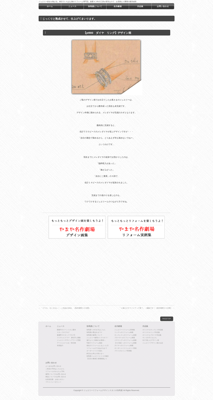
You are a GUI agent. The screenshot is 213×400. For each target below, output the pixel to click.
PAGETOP (166, 319)
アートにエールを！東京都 (66, 343)
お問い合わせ (51, 363)
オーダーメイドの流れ (94, 351)
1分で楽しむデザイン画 (150, 340)
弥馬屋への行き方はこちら (96, 330)
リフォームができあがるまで (97, 348)
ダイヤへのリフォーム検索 (123, 345)
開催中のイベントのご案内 (66, 330)
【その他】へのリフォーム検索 (125, 343)
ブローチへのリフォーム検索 (124, 337)
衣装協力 (60, 345)
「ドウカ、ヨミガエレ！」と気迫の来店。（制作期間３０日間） (65, 308)
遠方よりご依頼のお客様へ (96, 340)
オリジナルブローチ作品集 (151, 335)
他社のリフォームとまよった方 (98, 345)
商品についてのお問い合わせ (55, 377)
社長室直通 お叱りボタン (54, 379)
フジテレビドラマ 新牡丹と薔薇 (69, 337)
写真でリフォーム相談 (94, 343)
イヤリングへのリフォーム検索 (125, 340)
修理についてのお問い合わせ (55, 374)
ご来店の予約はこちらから (54, 369)
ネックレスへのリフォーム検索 (125, 335)
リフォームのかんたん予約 (54, 371)
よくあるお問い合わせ (53, 366)
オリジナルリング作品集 (151, 332)
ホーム (48, 326)
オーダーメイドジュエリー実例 (125, 348)
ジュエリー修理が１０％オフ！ (98, 337)
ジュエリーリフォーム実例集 (124, 330)
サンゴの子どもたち (149, 337)
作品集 (145, 326)
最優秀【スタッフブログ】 (66, 335)
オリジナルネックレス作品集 (152, 330)
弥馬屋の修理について (94, 335)
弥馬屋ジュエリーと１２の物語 (98, 356)
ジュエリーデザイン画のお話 (152, 343)
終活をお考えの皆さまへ (95, 353)
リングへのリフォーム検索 (123, 332)
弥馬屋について (93, 326)
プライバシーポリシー (53, 382)
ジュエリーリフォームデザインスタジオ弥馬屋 (103, 390)
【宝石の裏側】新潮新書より (97, 358)
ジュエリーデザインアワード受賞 (69, 340)
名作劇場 (118, 326)
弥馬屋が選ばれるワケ (94, 332)
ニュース (60, 326)
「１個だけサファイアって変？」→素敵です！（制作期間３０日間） (146, 308)
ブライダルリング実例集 (123, 351)
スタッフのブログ (63, 332)
